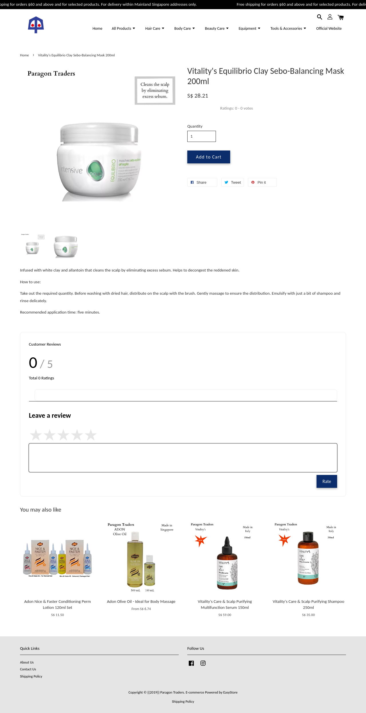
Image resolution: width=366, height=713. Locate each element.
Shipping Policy (31, 676)
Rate (327, 481)
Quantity (194, 126)
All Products (124, 28)
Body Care (185, 28)
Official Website (329, 28)
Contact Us (28, 669)
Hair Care (155, 28)
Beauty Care (217, 28)
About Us (27, 662)
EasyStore (230, 692)
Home (97, 28)
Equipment (250, 28)
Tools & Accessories (288, 28)
